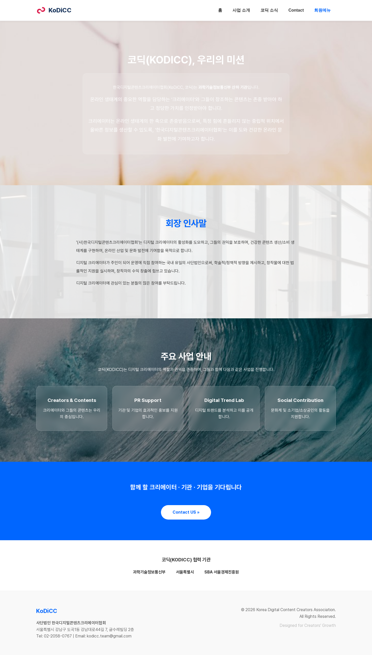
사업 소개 (241, 10)
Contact (296, 10)
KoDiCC (54, 10)
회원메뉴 (322, 10)
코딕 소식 (269, 10)
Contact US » (186, 512)
